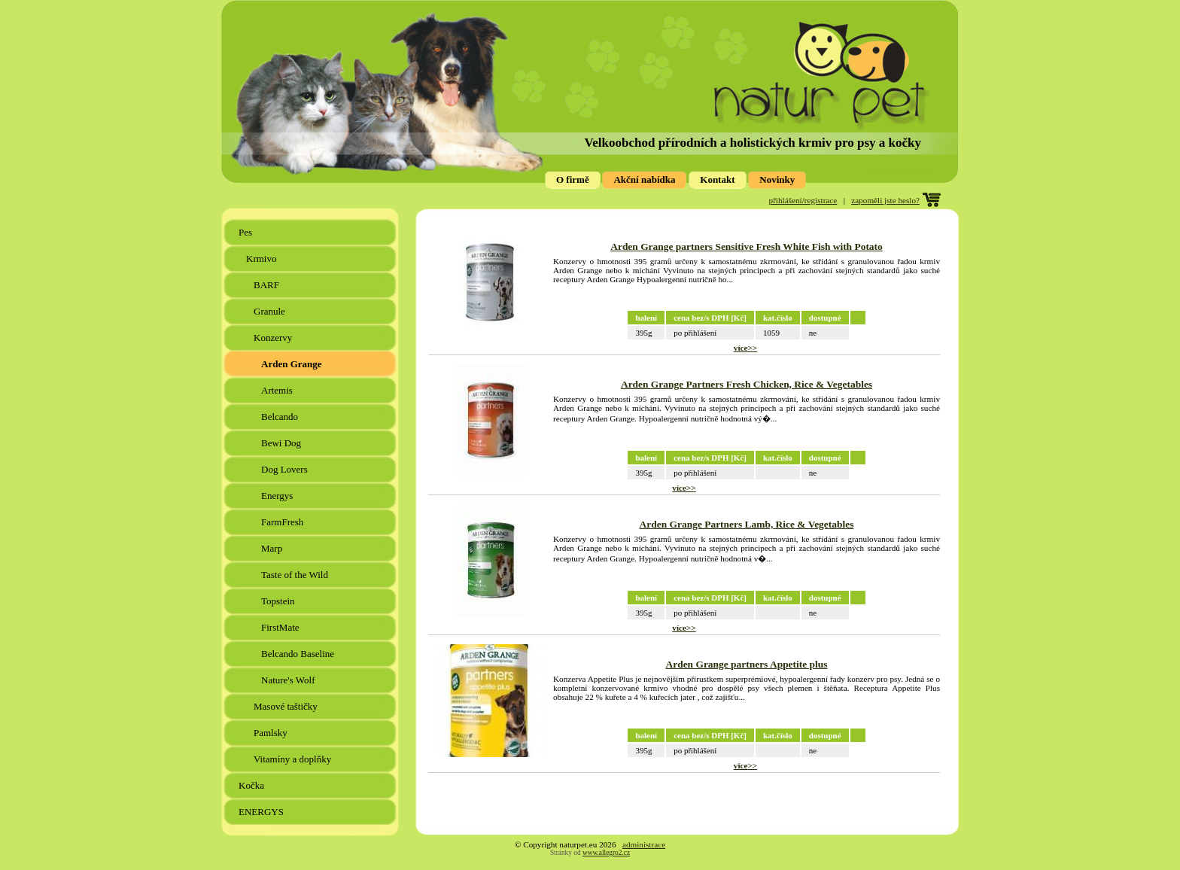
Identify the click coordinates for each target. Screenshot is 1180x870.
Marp (272, 548)
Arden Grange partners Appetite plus (747, 664)
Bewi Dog (282, 443)
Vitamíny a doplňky (293, 759)
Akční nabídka (644, 179)
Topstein (279, 601)
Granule (270, 311)
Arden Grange (292, 364)
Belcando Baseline (298, 653)
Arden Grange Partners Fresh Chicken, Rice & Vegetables (746, 384)
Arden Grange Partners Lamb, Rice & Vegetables (747, 524)
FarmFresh (283, 522)
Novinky (777, 179)
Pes (246, 232)
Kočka (252, 785)
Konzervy (274, 337)
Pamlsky (272, 732)
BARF (267, 285)
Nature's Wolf (289, 680)
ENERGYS (262, 811)
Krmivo (262, 258)
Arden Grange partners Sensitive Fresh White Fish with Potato (746, 246)
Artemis (278, 390)
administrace (643, 844)
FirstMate (281, 627)
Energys (278, 495)
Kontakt (717, 179)
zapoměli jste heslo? (885, 200)
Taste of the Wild (295, 574)
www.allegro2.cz (606, 852)
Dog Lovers (285, 469)
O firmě (572, 179)
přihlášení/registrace (803, 200)
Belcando (280, 416)
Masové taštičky (287, 706)
